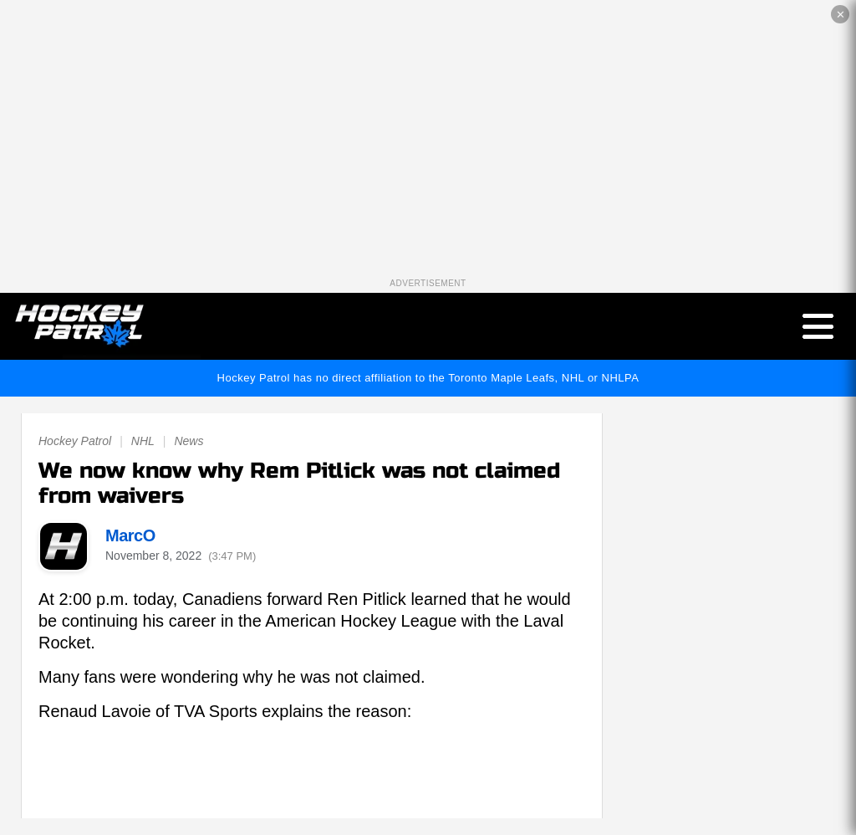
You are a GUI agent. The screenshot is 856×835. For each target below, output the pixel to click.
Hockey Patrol (74, 441)
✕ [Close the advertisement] (840, 14)
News (188, 441)
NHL (143, 441)
